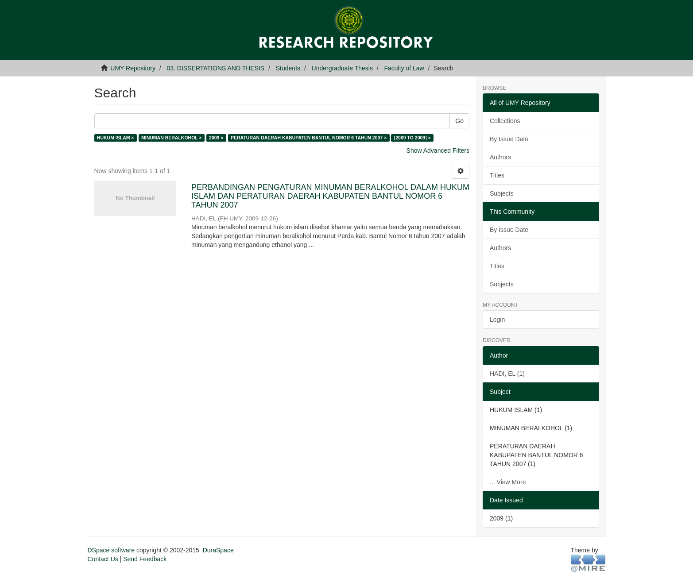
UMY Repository (132, 68)
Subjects (502, 193)
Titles (497, 175)
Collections (505, 120)
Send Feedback (144, 559)
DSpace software (111, 550)
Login (497, 319)
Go (459, 120)
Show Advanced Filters (438, 150)
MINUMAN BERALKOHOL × (171, 137)
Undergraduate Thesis (342, 68)
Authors (500, 157)
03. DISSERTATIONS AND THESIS (216, 68)
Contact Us (103, 559)
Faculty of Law (404, 68)
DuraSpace (218, 550)
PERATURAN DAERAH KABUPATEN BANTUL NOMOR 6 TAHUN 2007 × (309, 137)
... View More (508, 482)
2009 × (216, 137)
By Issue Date (509, 139)
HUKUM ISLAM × (115, 137)
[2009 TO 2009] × (412, 137)
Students (288, 68)
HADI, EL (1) (507, 373)
